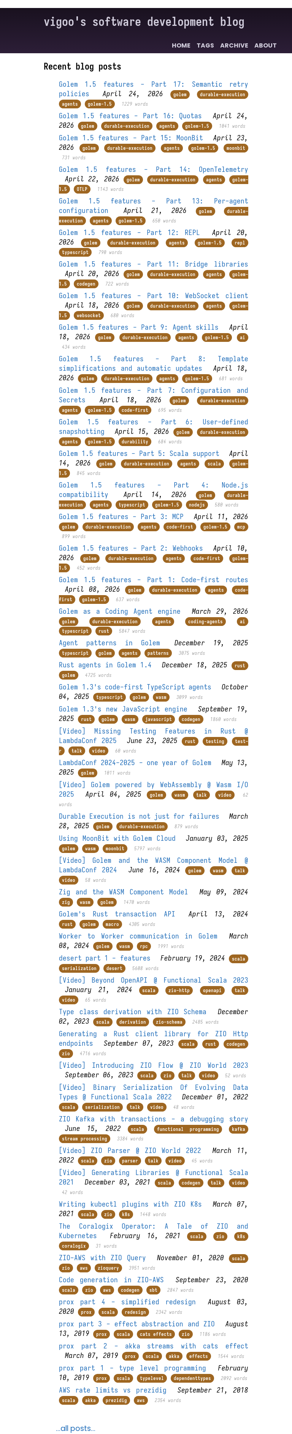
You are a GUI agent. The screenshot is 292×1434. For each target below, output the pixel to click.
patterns (158, 653)
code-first (135, 410)
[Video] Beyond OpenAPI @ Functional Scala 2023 (153, 980)
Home (181, 45)
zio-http (179, 990)
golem (180, 94)
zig (66, 902)
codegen (86, 284)
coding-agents (205, 621)
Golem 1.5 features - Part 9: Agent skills (139, 327)
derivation (132, 1022)
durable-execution (222, 94)
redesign (135, 1312)
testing (215, 741)
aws (84, 1268)
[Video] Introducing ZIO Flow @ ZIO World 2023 (153, 1065)
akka (174, 1356)
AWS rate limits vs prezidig (112, 1390)
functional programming (188, 1129)
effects (198, 1356)
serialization (79, 968)
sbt (153, 1290)
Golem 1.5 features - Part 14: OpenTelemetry (153, 169)
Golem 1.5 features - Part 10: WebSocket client (153, 295)
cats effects (156, 1334)
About (265, 45)
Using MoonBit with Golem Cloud (117, 838)
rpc (144, 946)
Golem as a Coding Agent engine (120, 611)
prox (86, 1312)
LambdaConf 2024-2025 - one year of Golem (135, 762)
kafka (238, 1129)
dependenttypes (192, 1378)
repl (240, 243)
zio (66, 1053)
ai (242, 337)
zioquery (108, 1268)
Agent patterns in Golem (109, 642)
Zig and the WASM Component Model (123, 892)
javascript (158, 719)
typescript (75, 252)
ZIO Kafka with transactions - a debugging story (153, 1119)
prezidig (116, 1400)
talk (76, 751)
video (98, 751)
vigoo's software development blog (144, 21)
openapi (212, 990)
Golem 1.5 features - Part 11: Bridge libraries (153, 264)
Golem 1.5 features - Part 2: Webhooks (131, 548)
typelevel (152, 1378)
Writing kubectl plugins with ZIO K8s (130, 1204)
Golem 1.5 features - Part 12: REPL (129, 232)
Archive (234, 45)
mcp (241, 527)
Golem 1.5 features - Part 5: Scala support (139, 453)
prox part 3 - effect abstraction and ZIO (137, 1324)
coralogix (74, 1246)
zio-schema (169, 1022)
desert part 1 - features (104, 958)
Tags (205, 45)
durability (135, 441)
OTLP (82, 189)
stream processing (84, 1138)
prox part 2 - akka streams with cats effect (153, 1346)
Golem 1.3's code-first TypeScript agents (135, 687)
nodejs (197, 505)
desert (114, 968)
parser (130, 1161)
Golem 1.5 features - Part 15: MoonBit (131, 137)
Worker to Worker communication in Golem (138, 936)
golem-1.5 (100, 104)
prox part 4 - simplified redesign (127, 1301)
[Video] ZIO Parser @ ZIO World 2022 (130, 1150)
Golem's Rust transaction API (117, 914)
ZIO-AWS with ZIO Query (102, 1257)
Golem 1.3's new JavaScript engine (123, 709)
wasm (161, 697)
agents (70, 104)
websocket (89, 315)
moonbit (236, 148)
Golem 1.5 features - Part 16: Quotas (130, 115)
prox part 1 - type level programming (132, 1368)
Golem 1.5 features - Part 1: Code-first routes (153, 579)
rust (103, 631)
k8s (126, 1214)
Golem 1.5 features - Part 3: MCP (121, 516)
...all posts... (75, 1428)
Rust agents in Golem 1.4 (105, 665)
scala (214, 464)
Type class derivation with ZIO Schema (132, 1011)
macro (112, 924)
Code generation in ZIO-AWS (111, 1279)
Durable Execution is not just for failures (139, 816)
